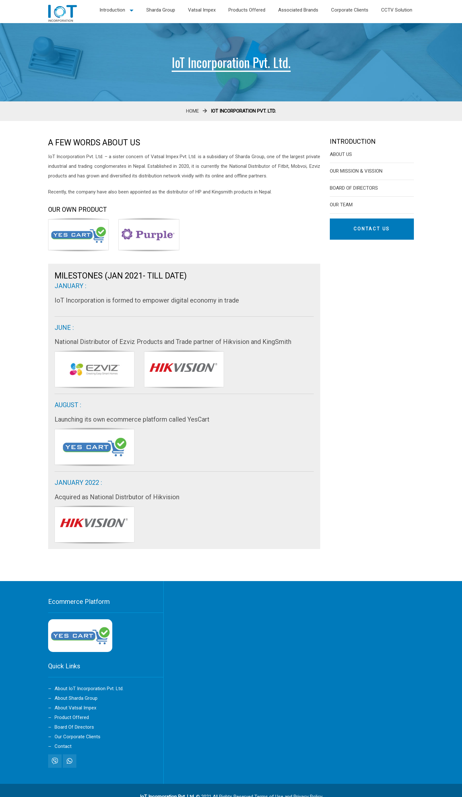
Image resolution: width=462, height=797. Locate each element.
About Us (341, 154)
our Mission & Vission (356, 171)
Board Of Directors (354, 188)
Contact (63, 746)
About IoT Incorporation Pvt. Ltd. (89, 688)
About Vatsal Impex (75, 708)
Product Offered (72, 717)
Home (192, 111)
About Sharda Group (76, 698)
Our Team (341, 205)
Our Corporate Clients (77, 737)
